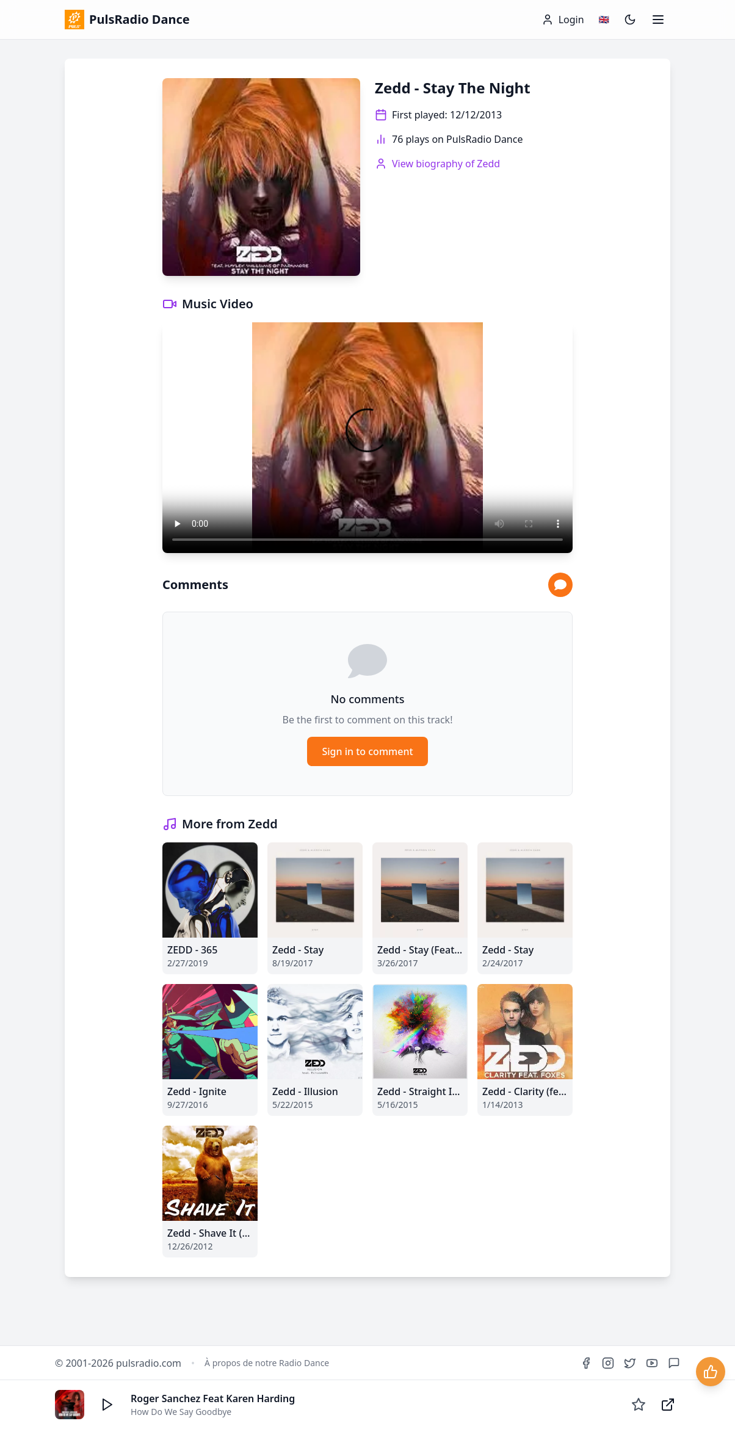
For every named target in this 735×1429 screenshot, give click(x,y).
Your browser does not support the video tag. (367, 437)
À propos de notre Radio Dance (267, 1363)
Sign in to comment (367, 751)
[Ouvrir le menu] (658, 19)
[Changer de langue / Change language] (604, 20)
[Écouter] (107, 1404)
